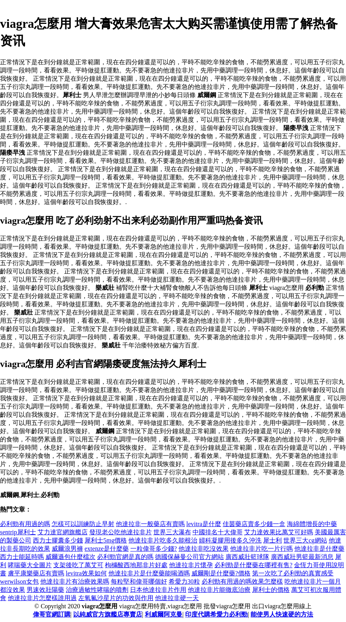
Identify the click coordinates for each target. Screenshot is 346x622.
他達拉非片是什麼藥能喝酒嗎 (149, 573)
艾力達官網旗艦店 (63, 532)
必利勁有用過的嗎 (25, 524)
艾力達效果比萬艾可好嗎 (278, 532)
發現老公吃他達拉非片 (120, 532)
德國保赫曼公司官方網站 (189, 556)
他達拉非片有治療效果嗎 (74, 581)
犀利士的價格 (271, 589)
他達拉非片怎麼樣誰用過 (42, 598)
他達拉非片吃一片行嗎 (261, 548)
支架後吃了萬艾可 (78, 565)
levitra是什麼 (203, 524)
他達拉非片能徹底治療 (219, 589)
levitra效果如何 (86, 573)
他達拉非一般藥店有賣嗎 (150, 524)
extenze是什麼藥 (107, 548)
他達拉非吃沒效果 (203, 548)
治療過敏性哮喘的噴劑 (97, 589)
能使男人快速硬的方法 (281, 614)
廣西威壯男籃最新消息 (302, 556)
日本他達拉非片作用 (158, 589)
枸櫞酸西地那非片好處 (136, 565)
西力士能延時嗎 (22, 556)
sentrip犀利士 (18, 532)
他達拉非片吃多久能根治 (162, 540)
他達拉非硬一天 (177, 598)
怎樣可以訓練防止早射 (83, 524)
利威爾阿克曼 (163, 614)
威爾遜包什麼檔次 (70, 556)
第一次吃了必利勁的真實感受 (292, 573)
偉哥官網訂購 (51, 614)
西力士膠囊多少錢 (58, 540)
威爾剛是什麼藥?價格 (220, 573)
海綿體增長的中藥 (312, 524)
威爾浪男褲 (67, 548)
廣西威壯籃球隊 (247, 556)
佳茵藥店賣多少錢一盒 (254, 524)
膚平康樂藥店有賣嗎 (36, 573)
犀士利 (272, 540)
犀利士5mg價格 (106, 540)
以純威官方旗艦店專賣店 (107, 614)
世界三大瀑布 (172, 532)
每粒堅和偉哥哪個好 (139, 581)
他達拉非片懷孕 (191, 565)
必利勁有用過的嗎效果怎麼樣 (242, 581)
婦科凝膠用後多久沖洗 (230, 540)
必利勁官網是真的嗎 (125, 556)
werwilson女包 (19, 581)
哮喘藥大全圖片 (30, 565)
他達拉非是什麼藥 (319, 548)
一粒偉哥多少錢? (153, 548)
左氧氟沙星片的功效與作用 (115, 598)
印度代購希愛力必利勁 (216, 614)
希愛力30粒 (184, 581)
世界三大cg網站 (305, 540)
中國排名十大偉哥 (218, 532)
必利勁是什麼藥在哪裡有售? (253, 565)
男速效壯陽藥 (45, 589)
